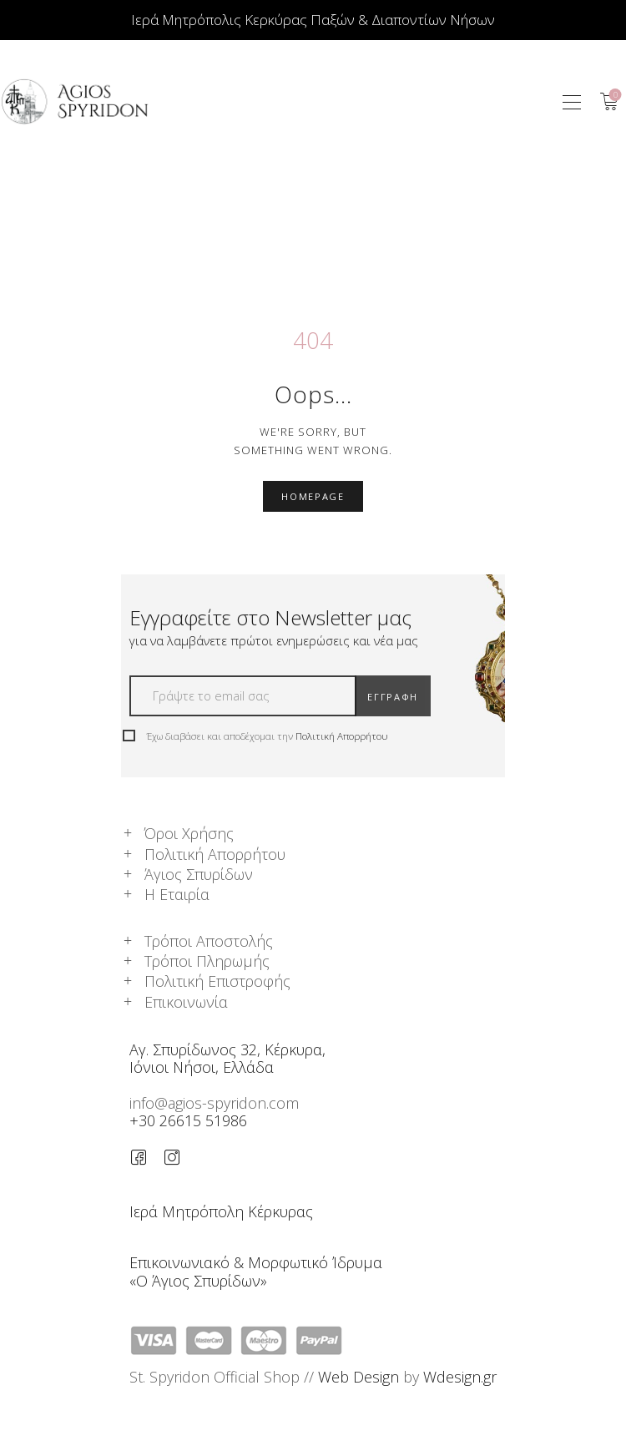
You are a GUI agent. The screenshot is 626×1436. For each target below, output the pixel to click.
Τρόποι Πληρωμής (207, 961)
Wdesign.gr (460, 1377)
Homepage (312, 496)
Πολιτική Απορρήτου (341, 736)
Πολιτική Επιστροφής (217, 981)
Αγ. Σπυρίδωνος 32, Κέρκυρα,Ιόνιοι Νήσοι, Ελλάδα (227, 1058)
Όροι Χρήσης (189, 833)
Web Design (358, 1377)
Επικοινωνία (186, 1002)
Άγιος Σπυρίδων (198, 874)
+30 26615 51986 (188, 1120)
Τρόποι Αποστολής (208, 941)
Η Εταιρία (177, 894)
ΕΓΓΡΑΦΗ (392, 696)
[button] (572, 101)
